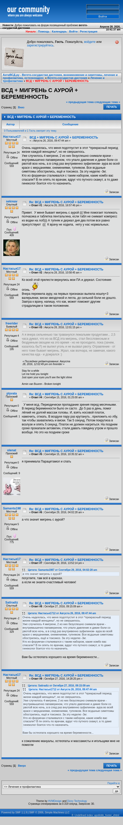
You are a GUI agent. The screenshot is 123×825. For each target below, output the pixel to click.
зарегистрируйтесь (40, 45)
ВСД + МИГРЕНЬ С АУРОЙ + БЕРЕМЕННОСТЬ (57, 80)
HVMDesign (55, 801)
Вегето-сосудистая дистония (67, 77)
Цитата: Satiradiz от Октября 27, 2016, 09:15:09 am (59, 685)
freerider (12, 323)
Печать (112, 107)
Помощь (43, 31)
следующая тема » (107, 102)
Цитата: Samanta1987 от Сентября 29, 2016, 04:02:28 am (62, 570)
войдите (89, 42)
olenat (11, 450)
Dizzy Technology (77, 801)
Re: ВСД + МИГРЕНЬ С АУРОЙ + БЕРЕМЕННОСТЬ (66, 202)
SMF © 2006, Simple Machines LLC (49, 812)
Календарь (59, 31)
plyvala (12, 393)
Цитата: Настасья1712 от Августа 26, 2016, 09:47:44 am (62, 613)
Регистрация (88, 31)
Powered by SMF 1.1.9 (14, 812)
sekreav (11, 201)
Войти (73, 31)
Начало (31, 31)
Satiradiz (11, 602)
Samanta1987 (13, 508)
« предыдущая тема (80, 102)
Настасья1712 (13, 137)
